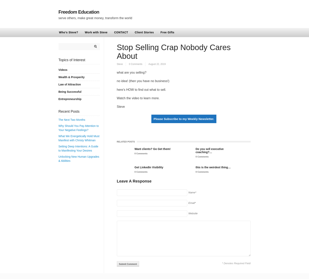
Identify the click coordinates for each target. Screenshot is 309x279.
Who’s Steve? (68, 32)
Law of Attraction (70, 84)
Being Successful (70, 91)
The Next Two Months (72, 119)
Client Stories (144, 32)
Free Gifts (167, 32)
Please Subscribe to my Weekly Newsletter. (184, 119)
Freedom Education (79, 12)
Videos (63, 69)
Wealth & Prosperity (72, 77)
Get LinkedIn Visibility (149, 167)
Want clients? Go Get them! (153, 149)
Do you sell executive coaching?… (210, 150)
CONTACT (121, 32)
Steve (120, 64)
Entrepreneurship (70, 99)
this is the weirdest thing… (213, 167)
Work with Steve (96, 32)
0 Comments (135, 64)
